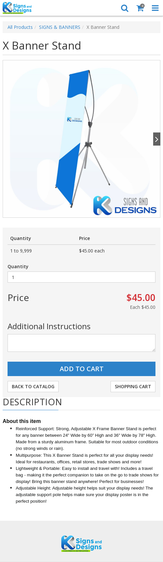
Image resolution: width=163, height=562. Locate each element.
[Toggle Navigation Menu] (155, 8)
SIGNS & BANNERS (59, 27)
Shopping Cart (133, 386)
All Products (20, 27)
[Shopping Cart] (140, 8)
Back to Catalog (33, 386)
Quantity (18, 266)
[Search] (124, 8)
